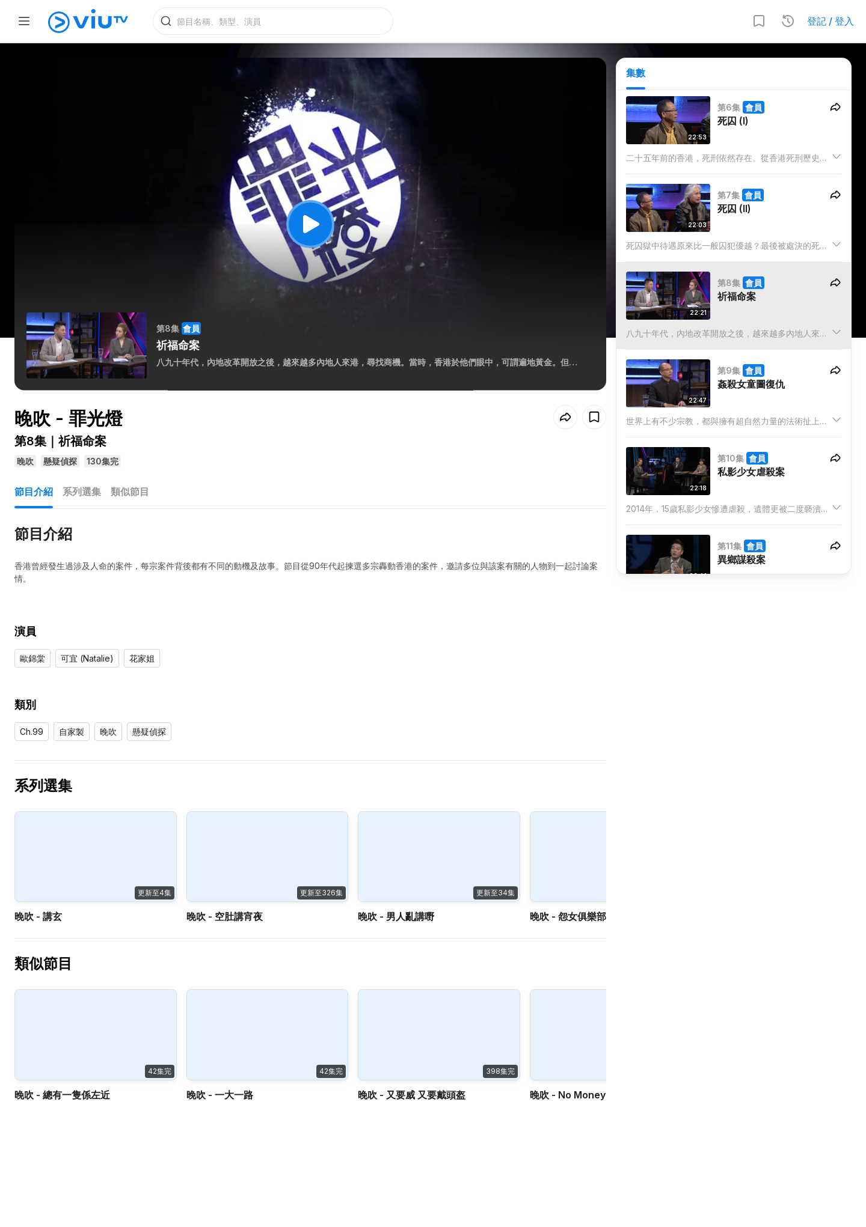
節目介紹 (33, 492)
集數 (635, 73)
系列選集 (82, 492)
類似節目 (130, 492)
